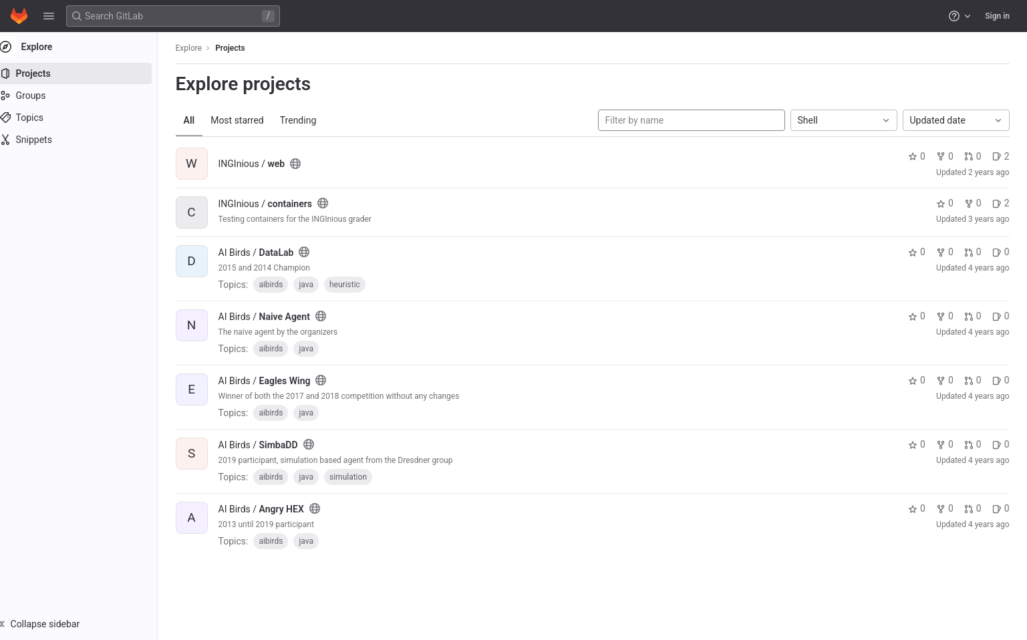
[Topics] (85, 117)
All (196, 120)
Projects (237, 48)
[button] (48, 16)
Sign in (997, 16)
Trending (305, 120)
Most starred (244, 120)
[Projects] (85, 73)
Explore (195, 48)
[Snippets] (85, 139)
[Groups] (85, 95)
